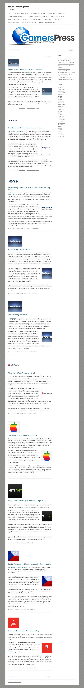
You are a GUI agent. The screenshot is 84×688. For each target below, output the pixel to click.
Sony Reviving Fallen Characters (19, 249)
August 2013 (60, 124)
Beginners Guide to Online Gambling (56, 13)
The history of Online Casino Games (47, 22)
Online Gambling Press (18, 6)
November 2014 (61, 104)
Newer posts (48, 56)
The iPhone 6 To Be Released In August (22, 435)
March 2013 (60, 133)
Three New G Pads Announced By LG (21, 373)
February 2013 (61, 134)
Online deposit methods (13, 22)
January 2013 (61, 136)
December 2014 (61, 102)
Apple (37, 438)
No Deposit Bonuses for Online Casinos (32, 19)
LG (8, 376)
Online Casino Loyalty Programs (51, 19)
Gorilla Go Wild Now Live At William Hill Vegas (25, 69)
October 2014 (61, 106)
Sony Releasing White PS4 (17, 315)
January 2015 (61, 101)
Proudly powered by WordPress (14, 682)
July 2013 (60, 126)
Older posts (11, 56)
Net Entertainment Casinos (14, 19)
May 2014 (60, 111)
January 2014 (61, 118)
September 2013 (61, 123)
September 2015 (61, 92)
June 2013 (60, 128)
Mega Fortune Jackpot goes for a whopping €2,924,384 (28, 501)
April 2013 (60, 131)
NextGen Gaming (32, 72)
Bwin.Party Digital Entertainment (15, 131)
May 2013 (60, 129)
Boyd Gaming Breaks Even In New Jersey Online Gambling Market (29, 188)
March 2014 (60, 114)
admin (17, 49)
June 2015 (60, 97)
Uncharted (16, 256)
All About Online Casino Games (38, 13)
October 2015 (61, 91)
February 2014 (61, 116)
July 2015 (60, 96)
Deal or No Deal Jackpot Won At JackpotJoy (23, 631)
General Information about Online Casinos (38, 16)
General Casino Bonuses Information (16, 16)
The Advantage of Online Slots (29, 22)
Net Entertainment (19, 507)
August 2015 (60, 94)
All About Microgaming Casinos (21, 13)
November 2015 (61, 89)
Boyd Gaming (11, 193)
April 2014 (60, 113)
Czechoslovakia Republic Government (18, 567)
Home (9, 13)
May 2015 (60, 99)
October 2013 (61, 121)
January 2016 (61, 87)
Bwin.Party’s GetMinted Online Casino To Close (25, 128)
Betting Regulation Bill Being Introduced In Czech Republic (29, 564)
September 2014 (61, 107)
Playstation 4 (13, 318)
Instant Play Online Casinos (57, 16)
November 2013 (61, 119)
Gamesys (10, 651)
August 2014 (60, 109)
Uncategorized (22, 108)
